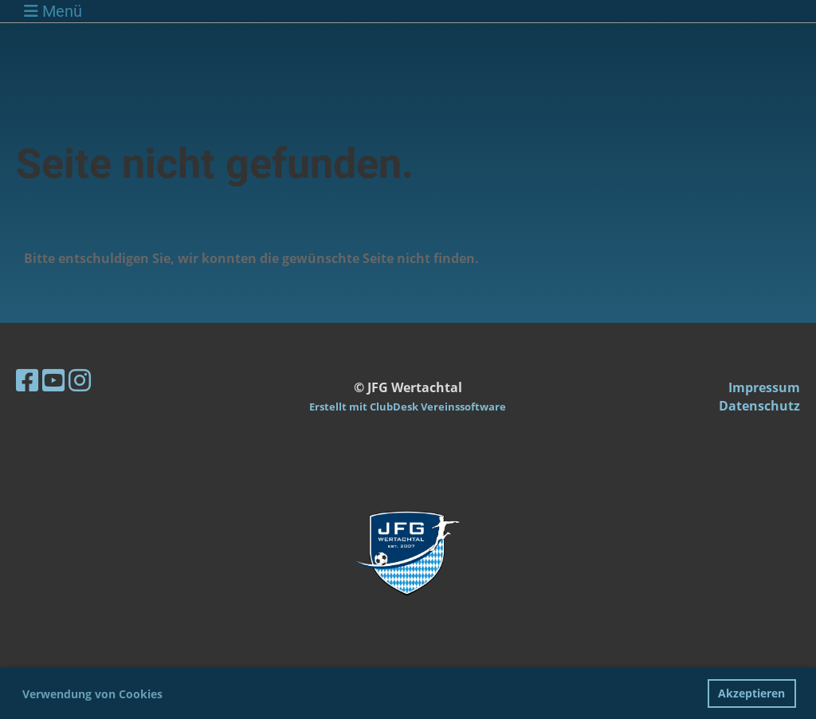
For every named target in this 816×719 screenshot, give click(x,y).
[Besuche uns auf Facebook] (27, 380)
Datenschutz (759, 406)
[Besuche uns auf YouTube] (53, 380)
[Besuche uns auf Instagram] (80, 380)
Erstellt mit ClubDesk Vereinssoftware (407, 406)
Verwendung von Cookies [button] (92, 693)
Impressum (764, 387)
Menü (53, 11)
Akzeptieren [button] (751, 693)
